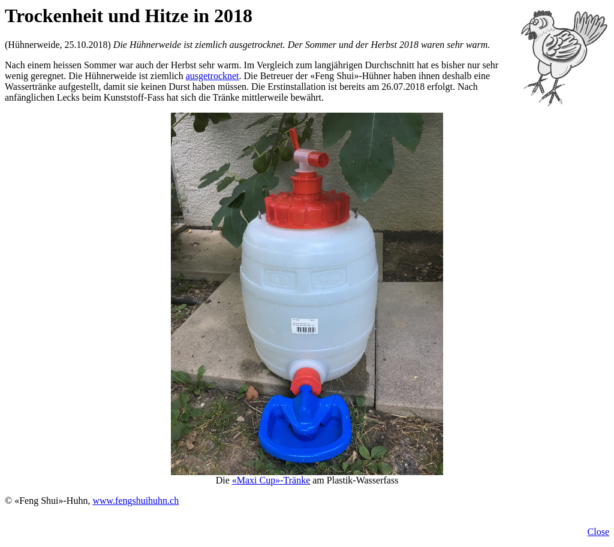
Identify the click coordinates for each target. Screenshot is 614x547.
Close (598, 532)
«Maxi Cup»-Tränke (271, 480)
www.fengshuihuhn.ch (135, 500)
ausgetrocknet (212, 76)
